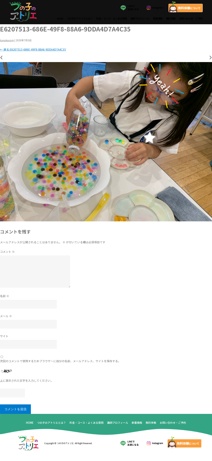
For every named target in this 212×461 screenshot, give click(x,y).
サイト (4, 337)
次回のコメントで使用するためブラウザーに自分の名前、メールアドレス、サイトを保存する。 (60, 362)
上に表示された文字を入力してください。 (26, 381)
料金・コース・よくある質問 (112, 19)
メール (6, 317)
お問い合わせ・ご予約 (191, 19)
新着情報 (158, 19)
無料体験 (170, 19)
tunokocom (7, 41)
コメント (7, 252)
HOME (60, 19)
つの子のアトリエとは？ (80, 19)
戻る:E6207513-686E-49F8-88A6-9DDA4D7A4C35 (33, 50)
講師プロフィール (140, 19)
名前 (4, 296)
